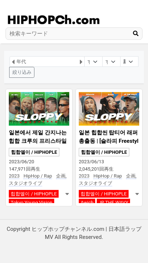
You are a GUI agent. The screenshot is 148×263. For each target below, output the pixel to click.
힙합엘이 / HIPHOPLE (34, 152)
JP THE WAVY (113, 202)
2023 (14, 176)
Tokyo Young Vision (31, 202)
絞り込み (22, 72)
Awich (87, 202)
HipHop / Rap (37, 176)
